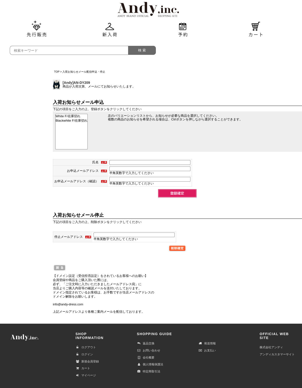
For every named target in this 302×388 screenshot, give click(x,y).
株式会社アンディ (271, 347)
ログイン (84, 354)
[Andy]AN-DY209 (76, 83)
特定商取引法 (148, 371)
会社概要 (145, 357)
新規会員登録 (87, 361)
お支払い (207, 350)
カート (83, 368)
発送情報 (207, 343)
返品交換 (145, 343)
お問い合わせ (148, 350)
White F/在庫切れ (71, 116)
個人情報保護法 (150, 364)
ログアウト (86, 347)
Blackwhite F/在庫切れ (71, 120)
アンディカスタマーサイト (277, 354)
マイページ (86, 375)
